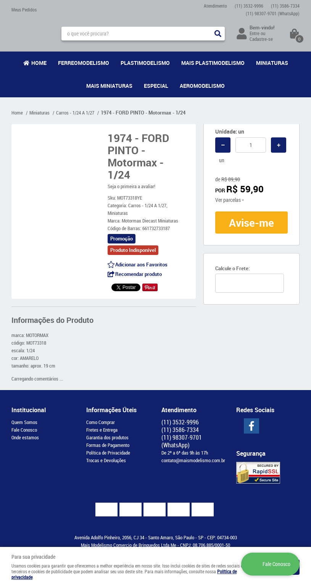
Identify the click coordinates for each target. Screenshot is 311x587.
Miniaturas (272, 62)
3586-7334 (285, 6)
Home (39, 62)
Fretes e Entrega (102, 429)
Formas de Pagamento (107, 445)
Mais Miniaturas (109, 85)
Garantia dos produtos (107, 437)
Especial (156, 85)
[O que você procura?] (218, 33)
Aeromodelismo (202, 85)
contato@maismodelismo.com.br (193, 460)
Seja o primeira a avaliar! (131, 186)
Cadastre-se (261, 38)
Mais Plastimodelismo (213, 62)
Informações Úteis (111, 410)
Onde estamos (25, 437)
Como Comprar (100, 422)
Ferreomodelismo (83, 62)
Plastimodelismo (145, 62)
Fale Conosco (24, 429)
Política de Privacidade (108, 452)
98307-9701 (273, 13)
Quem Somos (24, 422)
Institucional (28, 410)
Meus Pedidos (24, 9)
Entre (254, 33)
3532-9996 (249, 6)
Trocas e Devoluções (106, 460)
